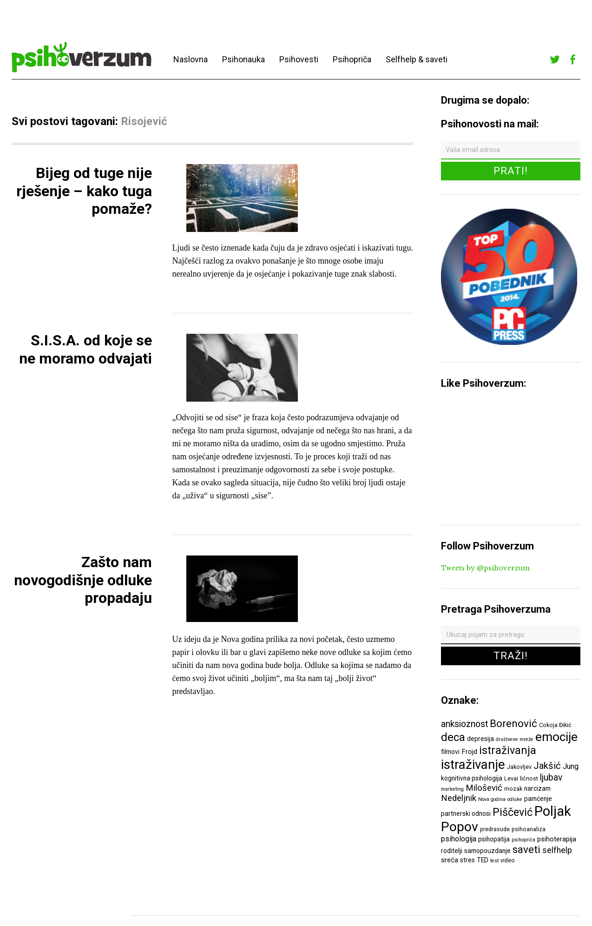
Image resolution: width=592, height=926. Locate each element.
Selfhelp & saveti (416, 59)
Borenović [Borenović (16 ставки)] (513, 723)
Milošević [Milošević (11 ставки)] (484, 788)
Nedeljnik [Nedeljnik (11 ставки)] (458, 798)
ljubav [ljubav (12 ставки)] (551, 777)
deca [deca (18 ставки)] (453, 737)
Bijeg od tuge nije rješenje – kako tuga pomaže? (84, 191)
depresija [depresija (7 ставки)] (480, 738)
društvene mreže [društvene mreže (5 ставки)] (514, 739)
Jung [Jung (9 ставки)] (571, 766)
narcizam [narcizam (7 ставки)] (537, 788)
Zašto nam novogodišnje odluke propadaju (83, 580)
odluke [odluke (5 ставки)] (514, 799)
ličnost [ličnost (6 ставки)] (529, 778)
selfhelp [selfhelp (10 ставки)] (557, 850)
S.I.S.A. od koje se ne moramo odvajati (85, 349)
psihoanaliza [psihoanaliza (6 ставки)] (529, 829)
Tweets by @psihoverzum (485, 568)
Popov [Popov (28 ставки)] (459, 826)
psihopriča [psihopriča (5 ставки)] (523, 840)
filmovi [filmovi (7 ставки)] (450, 751)
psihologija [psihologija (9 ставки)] (458, 838)
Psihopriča (352, 59)
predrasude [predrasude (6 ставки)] (495, 829)
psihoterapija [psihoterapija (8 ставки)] (556, 839)
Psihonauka (243, 59)
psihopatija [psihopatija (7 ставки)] (494, 839)
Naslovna (190, 59)
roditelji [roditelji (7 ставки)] (451, 850)
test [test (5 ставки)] (494, 861)
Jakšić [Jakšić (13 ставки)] (547, 765)
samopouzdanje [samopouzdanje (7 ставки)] (487, 850)
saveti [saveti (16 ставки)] (526, 849)
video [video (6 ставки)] (507, 860)
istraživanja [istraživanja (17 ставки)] (507, 750)
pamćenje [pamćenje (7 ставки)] (538, 798)
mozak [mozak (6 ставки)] (513, 788)
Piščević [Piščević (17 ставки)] (513, 812)
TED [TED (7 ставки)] (482, 860)
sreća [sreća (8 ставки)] (449, 860)
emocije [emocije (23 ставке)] (556, 736)
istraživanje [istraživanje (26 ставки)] (473, 764)
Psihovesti (298, 59)
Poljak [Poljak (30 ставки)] (552, 811)
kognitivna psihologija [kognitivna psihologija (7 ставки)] (471, 778)
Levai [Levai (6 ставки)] (511, 778)
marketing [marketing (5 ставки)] (452, 789)
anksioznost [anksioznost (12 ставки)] (464, 724)
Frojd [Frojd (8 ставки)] (469, 751)
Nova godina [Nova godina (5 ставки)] (492, 799)
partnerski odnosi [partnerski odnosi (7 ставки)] (466, 813)
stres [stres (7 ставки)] (467, 860)
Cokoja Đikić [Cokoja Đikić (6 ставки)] (555, 724)
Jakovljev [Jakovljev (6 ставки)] (519, 766)
